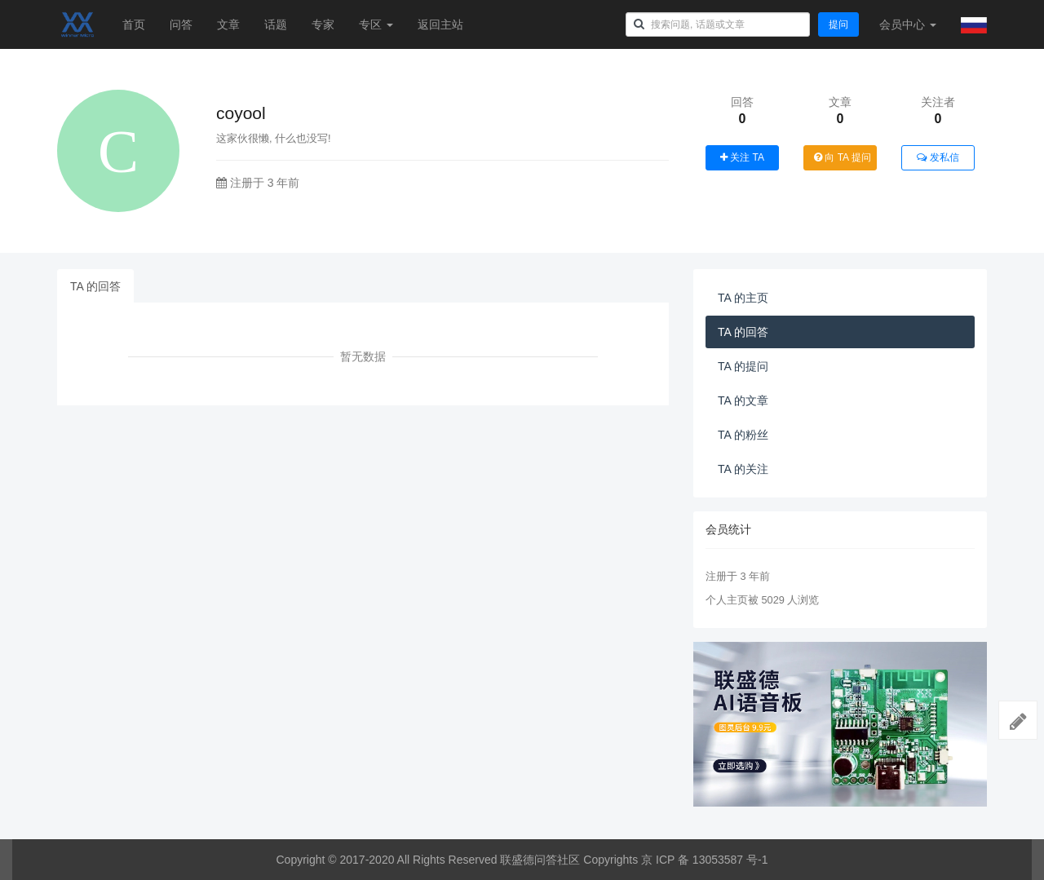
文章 (228, 24)
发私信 (937, 157)
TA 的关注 (743, 468)
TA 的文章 (743, 400)
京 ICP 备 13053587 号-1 (704, 859)
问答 (181, 24)
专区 (376, 24)
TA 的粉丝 (743, 434)
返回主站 (440, 24)
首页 (133, 24)
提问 (838, 24)
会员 (907, 24)
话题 (275, 24)
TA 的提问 (743, 366)
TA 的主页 (743, 297)
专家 (323, 24)
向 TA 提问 (842, 157)
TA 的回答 (95, 286)
